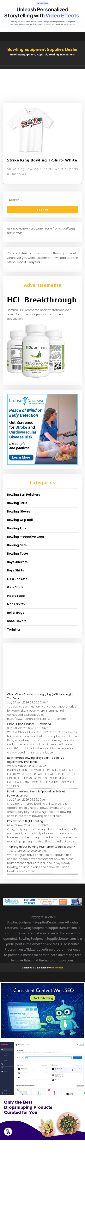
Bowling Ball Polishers (23, 495)
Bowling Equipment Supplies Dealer (42, 49)
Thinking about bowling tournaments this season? (41, 847)
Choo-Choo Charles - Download (29, 724)
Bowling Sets (17, 545)
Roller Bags (15, 613)
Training (13, 629)
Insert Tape (16, 596)
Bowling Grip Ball (20, 520)
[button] (42, 67)
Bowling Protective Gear (25, 537)
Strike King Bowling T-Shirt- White (42, 160)
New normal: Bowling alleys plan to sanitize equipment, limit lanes (35, 760)
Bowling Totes (18, 553)
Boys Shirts (15, 570)
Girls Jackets (17, 579)
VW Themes (56, 967)
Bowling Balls (17, 503)
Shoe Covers (16, 621)
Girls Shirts (15, 587)
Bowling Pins (16, 528)
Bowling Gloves (18, 511)
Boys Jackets (17, 562)
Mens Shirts (16, 604)
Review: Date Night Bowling (25, 821)
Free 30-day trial (28, 262)
